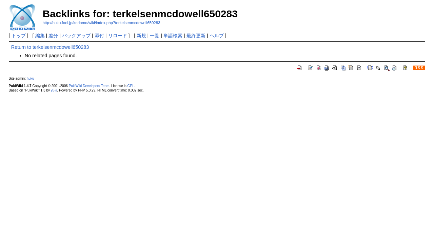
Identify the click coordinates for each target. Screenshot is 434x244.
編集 (40, 35)
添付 (99, 35)
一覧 (154, 35)
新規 (141, 35)
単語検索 (172, 35)
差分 (53, 35)
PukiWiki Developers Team (89, 86)
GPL (130, 86)
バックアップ (76, 35)
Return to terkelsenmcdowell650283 (50, 47)
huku (30, 78)
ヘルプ (217, 35)
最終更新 (195, 35)
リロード (117, 35)
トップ (19, 35)
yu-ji (54, 90)
